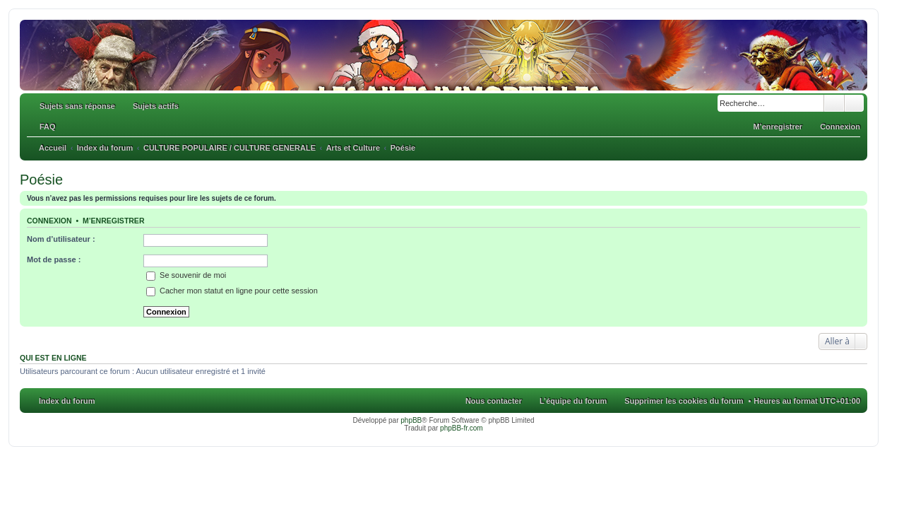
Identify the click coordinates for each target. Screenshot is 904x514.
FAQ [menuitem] (48, 126)
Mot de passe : (54, 259)
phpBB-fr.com (461, 428)
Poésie (41, 179)
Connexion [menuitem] (840, 126)
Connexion (49, 220)
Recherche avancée (854, 103)
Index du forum (67, 401)
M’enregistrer (114, 220)
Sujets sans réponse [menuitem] (77, 106)
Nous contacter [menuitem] (493, 401)
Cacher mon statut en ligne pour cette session (232, 290)
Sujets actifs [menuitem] (156, 106)
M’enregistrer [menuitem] (777, 126)
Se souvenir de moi (186, 275)
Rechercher (834, 103)
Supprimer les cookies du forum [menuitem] (683, 401)
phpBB (411, 420)
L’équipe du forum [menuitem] (573, 401)
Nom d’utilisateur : (61, 239)
